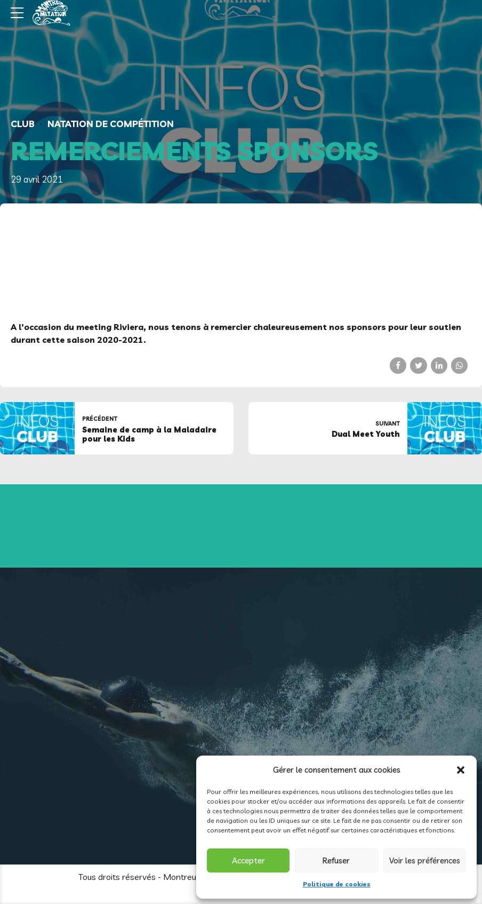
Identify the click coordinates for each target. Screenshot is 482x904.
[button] (460, 770)
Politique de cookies (337, 884)
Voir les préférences (424, 860)
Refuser (336, 860)
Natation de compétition (110, 123)
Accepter (248, 860)
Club (23, 123)
